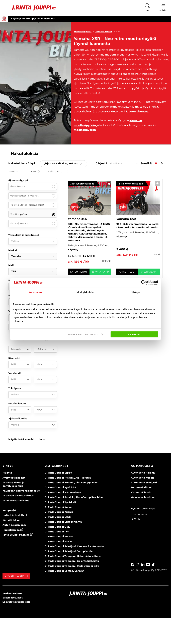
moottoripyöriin (85, 129)
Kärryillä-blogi (11, 520)
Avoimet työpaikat (14, 477)
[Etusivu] (29, 8)
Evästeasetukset (13, 597)
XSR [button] (38, 171)
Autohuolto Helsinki (143, 472)
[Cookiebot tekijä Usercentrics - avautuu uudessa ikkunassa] (143, 282)
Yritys (8, 466)
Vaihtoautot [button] (60, 171)
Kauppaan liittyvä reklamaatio (21, 490)
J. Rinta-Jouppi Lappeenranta (63, 521)
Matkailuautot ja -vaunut (32, 195)
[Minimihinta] (20, 349)
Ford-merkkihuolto (142, 487)
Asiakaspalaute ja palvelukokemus (13, 484)
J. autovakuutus (137, 111)
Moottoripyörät (84, 31)
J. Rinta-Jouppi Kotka (58, 507)
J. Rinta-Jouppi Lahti (58, 516)
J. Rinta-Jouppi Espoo (58, 472)
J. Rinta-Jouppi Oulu (57, 526)
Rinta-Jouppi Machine (18, 534)
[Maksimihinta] (45, 349)
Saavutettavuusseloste (16, 601)
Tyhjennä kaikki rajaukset (64, 163)
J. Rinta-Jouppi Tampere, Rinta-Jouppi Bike (72, 565)
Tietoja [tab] (136, 292)
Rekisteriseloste (12, 593)
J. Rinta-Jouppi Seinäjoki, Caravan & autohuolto (74, 546)
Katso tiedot (78, 272)
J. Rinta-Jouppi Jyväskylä (60, 502)
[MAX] (45, 364)
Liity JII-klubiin (16, 576)
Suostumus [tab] (35, 292)
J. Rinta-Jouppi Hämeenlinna (63, 492)
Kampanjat (9, 510)
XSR (118, 31)
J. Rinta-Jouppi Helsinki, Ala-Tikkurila (68, 477)
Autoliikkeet (56, 466)
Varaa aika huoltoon (143, 497)
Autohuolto (142, 466)
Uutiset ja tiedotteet (15, 515)
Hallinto (7, 472)
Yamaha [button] (18, 171)
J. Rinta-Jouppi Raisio (58, 541)
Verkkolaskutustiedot (16, 500)
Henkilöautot (32, 186)
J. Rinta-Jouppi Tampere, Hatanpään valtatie (73, 556)
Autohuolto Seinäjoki (144, 482)
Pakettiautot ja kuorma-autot (32, 205)
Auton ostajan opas (14, 524)
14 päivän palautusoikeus (18, 495)
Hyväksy (134, 334)
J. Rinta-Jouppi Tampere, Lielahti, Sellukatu (72, 560)
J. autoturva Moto (105, 111)
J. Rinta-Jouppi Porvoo (59, 536)
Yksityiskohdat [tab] (85, 292)
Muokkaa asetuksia (85, 334)
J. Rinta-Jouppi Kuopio (59, 511)
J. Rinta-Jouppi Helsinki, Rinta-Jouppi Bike (71, 482)
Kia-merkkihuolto (141, 492)
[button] (26, 439)
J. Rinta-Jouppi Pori (57, 531)
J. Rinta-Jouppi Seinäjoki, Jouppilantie (69, 551)
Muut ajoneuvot (32, 223)
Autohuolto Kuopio (142, 477)
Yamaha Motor (105, 31)
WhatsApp (100, 272)
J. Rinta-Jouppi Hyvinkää (60, 487)
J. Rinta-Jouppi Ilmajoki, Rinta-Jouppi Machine (74, 497)
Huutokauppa (13, 529)
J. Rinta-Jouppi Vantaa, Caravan (64, 570)
